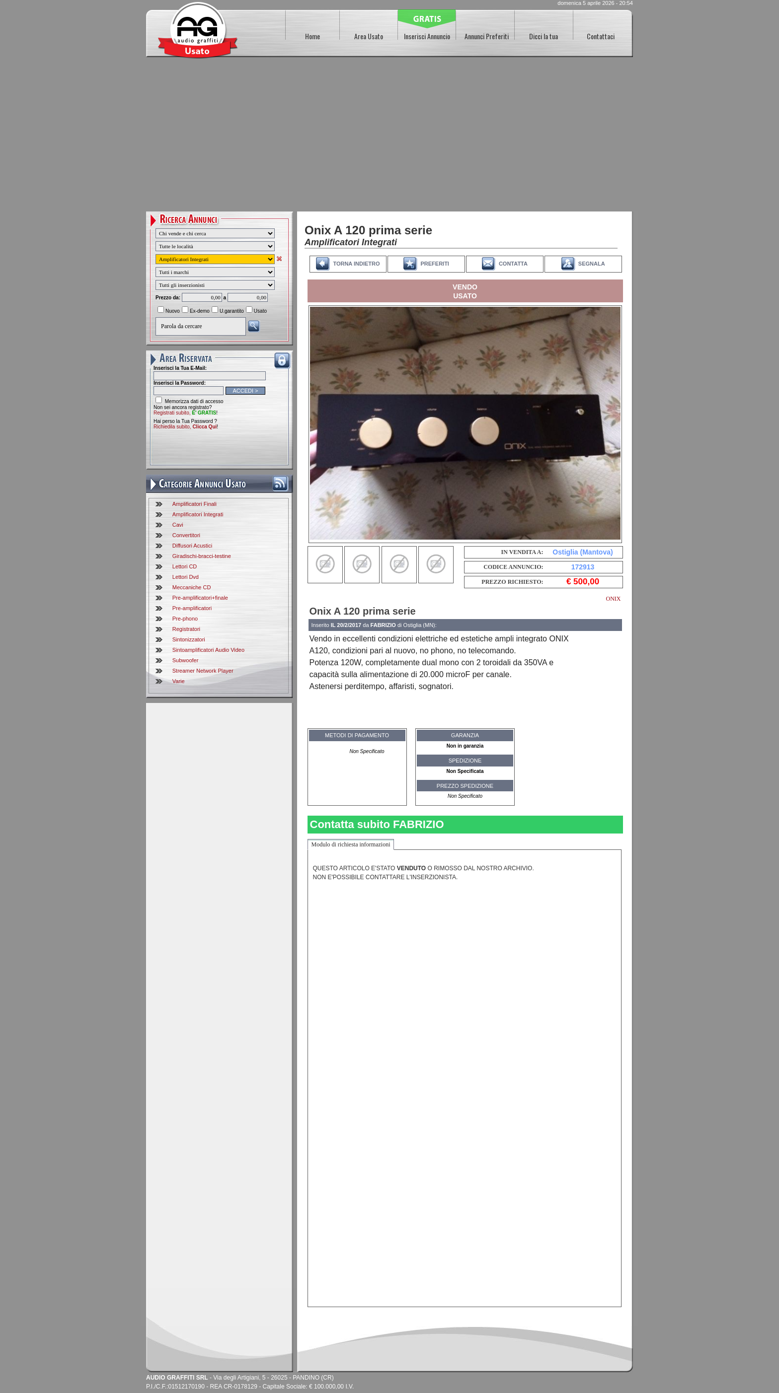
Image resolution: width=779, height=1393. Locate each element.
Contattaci (601, 36)
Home (312, 36)
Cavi (177, 525)
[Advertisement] (389, 137)
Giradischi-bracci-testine (201, 556)
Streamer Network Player (203, 671)
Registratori (186, 629)
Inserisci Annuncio (427, 36)
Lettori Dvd (185, 577)
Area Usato (368, 36)
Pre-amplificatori (192, 608)
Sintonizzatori (188, 639)
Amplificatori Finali (194, 504)
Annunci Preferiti (487, 36)
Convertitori (186, 535)
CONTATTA (513, 264)
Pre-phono (185, 619)
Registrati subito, (185, 413)
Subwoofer (185, 660)
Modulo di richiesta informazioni (351, 844)
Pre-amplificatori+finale (200, 598)
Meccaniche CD (191, 587)
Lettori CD (184, 566)
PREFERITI (434, 264)
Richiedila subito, (185, 426)
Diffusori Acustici (192, 546)
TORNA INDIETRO (356, 264)
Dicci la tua (543, 36)
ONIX (613, 598)
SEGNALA (591, 264)
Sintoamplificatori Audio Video (208, 650)
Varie (178, 681)
